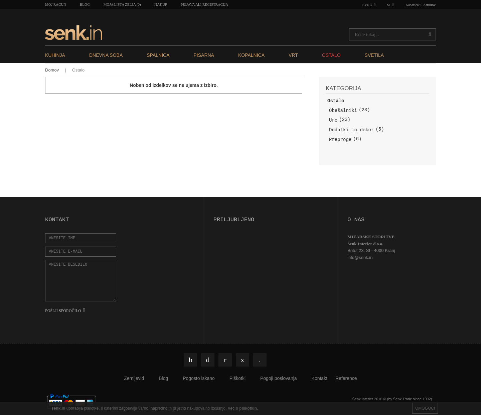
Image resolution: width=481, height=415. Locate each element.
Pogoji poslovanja (278, 378)
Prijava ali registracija (204, 4)
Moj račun (55, 4)
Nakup (160, 4)
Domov (52, 70)
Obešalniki (343, 110)
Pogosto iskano (199, 378)
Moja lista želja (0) (122, 4)
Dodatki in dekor (351, 130)
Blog (85, 4)
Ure (333, 120)
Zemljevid (134, 378)
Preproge (340, 139)
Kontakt (319, 378)
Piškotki (237, 378)
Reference (346, 378)
